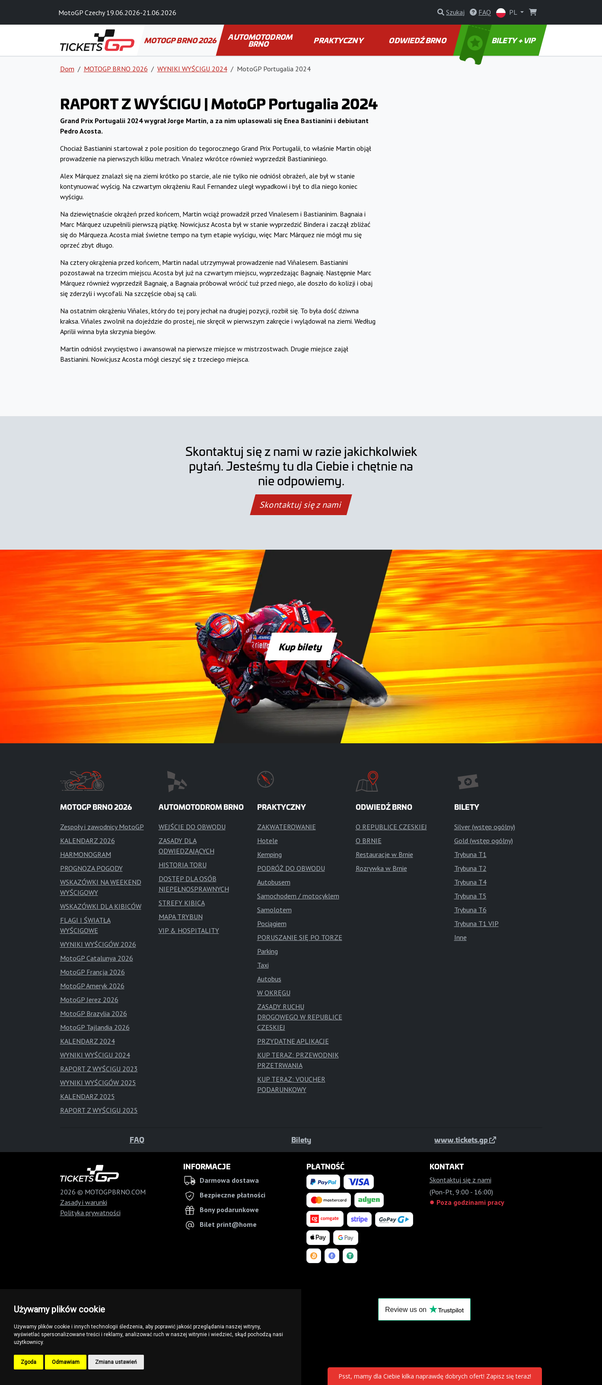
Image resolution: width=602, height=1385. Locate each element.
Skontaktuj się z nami (301, 504)
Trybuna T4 (470, 882)
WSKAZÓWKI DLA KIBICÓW (100, 906)
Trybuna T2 (470, 868)
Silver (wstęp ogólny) (484, 826)
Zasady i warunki (83, 1202)
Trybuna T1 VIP (476, 923)
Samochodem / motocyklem (298, 895)
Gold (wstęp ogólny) (483, 840)
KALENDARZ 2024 (87, 1041)
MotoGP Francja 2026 (92, 972)
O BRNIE (369, 840)
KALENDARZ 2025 (87, 1096)
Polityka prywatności (90, 1212)
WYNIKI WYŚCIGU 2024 (192, 68)
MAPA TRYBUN (181, 916)
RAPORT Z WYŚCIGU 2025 (99, 1110)
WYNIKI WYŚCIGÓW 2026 (98, 944)
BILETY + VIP (498, 40)
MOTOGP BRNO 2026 (180, 40)
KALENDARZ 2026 (87, 840)
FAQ (137, 1139)
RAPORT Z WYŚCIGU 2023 (99, 1068)
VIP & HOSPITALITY (189, 930)
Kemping (269, 854)
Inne (460, 937)
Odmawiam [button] (66, 1362)
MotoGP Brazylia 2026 (93, 1013)
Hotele (267, 840)
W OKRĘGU (273, 992)
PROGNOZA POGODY (91, 868)
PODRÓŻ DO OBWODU (291, 868)
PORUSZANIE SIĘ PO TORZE (299, 937)
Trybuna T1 (470, 854)
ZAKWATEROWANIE (286, 826)
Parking (267, 951)
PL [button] (507, 13)
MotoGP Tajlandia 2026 (95, 1027)
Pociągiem (272, 923)
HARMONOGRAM (85, 854)
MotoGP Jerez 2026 (89, 999)
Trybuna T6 (470, 909)
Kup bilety (300, 646)
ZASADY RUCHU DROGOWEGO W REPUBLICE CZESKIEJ (299, 1017)
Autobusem (273, 882)
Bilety (301, 1139)
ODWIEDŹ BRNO (418, 40)
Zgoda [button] (28, 1362)
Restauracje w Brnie (384, 854)
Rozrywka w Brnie (381, 868)
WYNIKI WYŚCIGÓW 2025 (98, 1082)
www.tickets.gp (465, 1139)
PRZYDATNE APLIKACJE (293, 1041)
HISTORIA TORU (183, 864)
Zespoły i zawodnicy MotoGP (102, 826)
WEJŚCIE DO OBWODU (192, 826)
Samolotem (274, 909)
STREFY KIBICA (182, 902)
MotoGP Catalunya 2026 (96, 958)
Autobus (269, 978)
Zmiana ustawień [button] (116, 1362)
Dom (67, 68)
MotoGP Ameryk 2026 (92, 985)
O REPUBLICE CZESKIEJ (391, 826)
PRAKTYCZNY (339, 40)
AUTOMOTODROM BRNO (260, 40)
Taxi (263, 965)
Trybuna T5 (470, 895)
